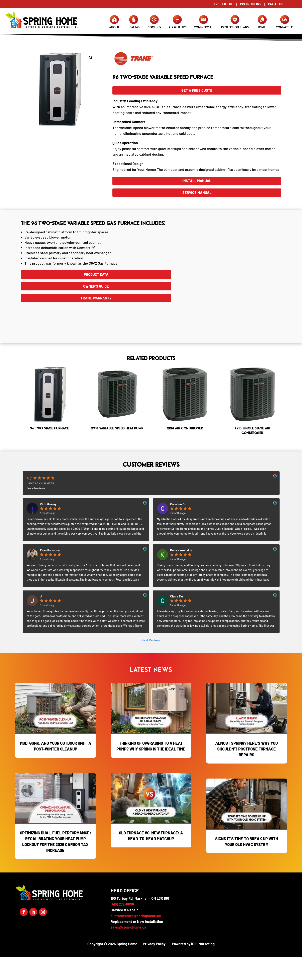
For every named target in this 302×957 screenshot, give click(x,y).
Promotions (250, 4)
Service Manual (196, 192)
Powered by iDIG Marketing (193, 944)
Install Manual (196, 180)
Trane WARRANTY (96, 298)
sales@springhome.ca (128, 927)
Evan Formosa (50, 550)
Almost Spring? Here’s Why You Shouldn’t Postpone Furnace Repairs (246, 749)
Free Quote (223, 4)
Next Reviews (151, 640)
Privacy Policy (154, 944)
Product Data (96, 274)
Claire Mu (176, 596)
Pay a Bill (276, 4)
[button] (90, 57)
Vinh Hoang (48, 504)
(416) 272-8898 (122, 904)
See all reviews (36, 488)
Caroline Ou (178, 504)
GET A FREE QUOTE (196, 90)
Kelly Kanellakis (181, 550)
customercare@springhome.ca (136, 916)
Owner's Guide (96, 286)
